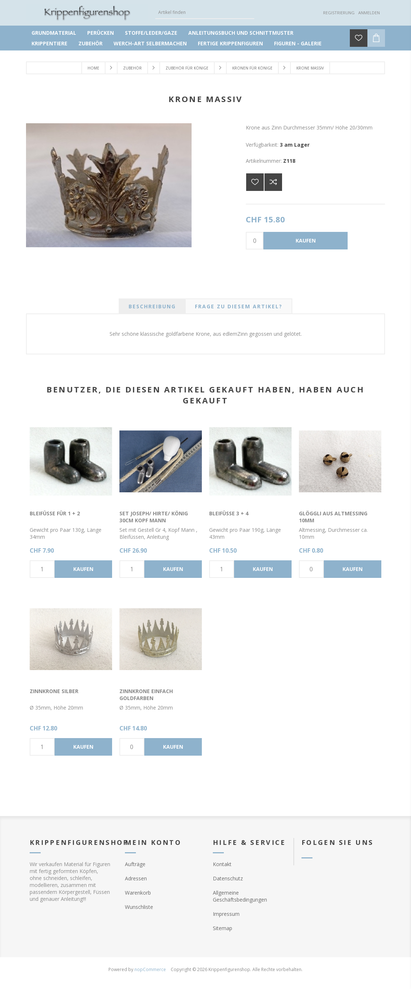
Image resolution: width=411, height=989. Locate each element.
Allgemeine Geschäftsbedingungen (240, 896)
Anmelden (369, 12)
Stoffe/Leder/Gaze (151, 32)
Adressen (136, 878)
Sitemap (222, 928)
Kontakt (222, 864)
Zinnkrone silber (54, 691)
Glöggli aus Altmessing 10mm (333, 517)
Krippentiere (49, 43)
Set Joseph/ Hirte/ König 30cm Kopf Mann (153, 517)
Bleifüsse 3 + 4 (228, 513)
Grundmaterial (54, 32)
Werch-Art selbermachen (150, 43)
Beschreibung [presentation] (152, 306)
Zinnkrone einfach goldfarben (146, 695)
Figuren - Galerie (298, 43)
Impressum (226, 913)
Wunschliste (139, 906)
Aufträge (135, 864)
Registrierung (339, 12)
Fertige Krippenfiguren (230, 43)
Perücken (100, 32)
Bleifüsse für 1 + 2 (55, 513)
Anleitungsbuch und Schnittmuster (240, 32)
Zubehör (90, 43)
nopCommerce (150, 969)
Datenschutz (228, 878)
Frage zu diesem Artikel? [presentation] (238, 306)
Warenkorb (138, 892)
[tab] (152, 306)
